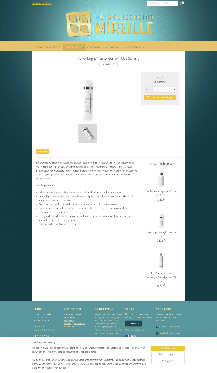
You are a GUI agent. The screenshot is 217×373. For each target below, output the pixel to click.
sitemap (103, 368)
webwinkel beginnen (116, 368)
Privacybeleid (69, 320)
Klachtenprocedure (71, 317)
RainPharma (38, 341)
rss (108, 368)
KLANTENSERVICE (135, 47)
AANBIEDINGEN (93, 47)
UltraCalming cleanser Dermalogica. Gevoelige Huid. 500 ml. (161, 277)
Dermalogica (38, 344)
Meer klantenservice (71, 327)
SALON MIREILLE (112, 47)
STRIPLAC (37, 347)
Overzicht (42, 151)
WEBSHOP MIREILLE (74, 47)
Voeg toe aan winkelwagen (160, 97)
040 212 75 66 (40, 327)
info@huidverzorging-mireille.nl (47, 330)
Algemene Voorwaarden (73, 314)
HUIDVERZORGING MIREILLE (48, 47)
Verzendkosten (79, 323)
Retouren (67, 323)
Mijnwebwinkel (134, 368)
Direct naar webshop (42, 3)
